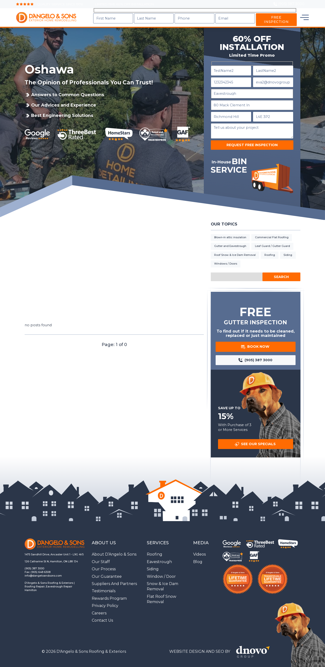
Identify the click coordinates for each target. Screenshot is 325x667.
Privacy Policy (105, 600)
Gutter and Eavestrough (230, 240)
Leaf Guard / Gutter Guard (272, 240)
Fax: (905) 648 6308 (37, 566)
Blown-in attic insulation (230, 231)
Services (191, 14)
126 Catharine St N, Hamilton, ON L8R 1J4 (51, 555)
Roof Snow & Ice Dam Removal (235, 249)
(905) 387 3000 (34, 562)
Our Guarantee (107, 570)
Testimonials (103, 585)
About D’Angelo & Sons (114, 548)
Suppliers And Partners (114, 578)
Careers (99, 607)
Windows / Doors (225, 257)
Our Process (104, 563)
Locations (262, 14)
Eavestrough (159, 556)
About (167, 14)
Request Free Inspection (252, 139)
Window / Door (161, 570)
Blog (237, 14)
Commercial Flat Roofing (272, 231)
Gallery (217, 14)
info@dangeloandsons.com (43, 570)
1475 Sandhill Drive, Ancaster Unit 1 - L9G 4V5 (54, 548)
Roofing (269, 249)
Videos (199, 548)
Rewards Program (109, 592)
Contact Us (293, 14)
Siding (287, 249)
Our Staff (101, 556)
